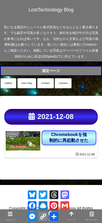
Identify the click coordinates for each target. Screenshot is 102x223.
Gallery (9, 83)
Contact (45, 83)
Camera (63, 83)
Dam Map (26, 83)
